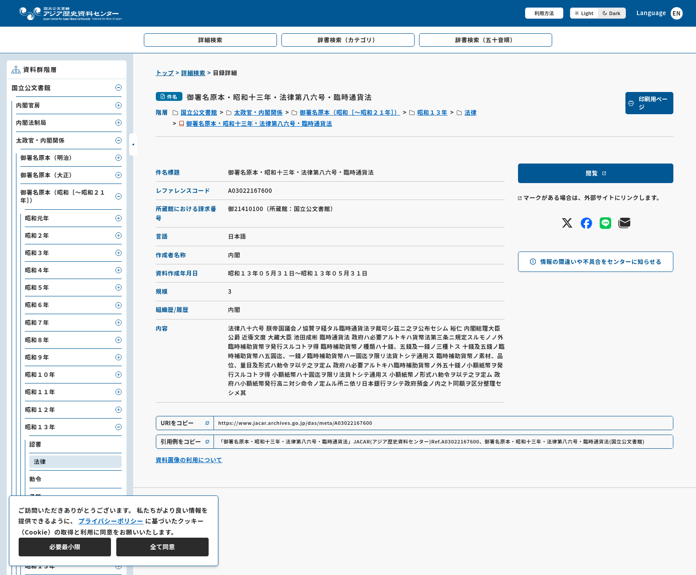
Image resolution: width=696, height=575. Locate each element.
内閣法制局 (31, 122)
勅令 (35, 479)
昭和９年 (37, 357)
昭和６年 (37, 304)
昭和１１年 (40, 391)
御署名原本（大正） (47, 175)
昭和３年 (37, 252)
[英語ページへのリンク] (660, 13)
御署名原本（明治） (47, 157)
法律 (470, 112)
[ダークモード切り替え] (598, 13)
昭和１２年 (40, 409)
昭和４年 (37, 270)
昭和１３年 (432, 112)
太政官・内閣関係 (258, 112)
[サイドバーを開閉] (133, 144)
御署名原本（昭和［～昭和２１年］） (350, 112)
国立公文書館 (199, 112)
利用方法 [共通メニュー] (544, 12)
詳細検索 (193, 72)
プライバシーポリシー (110, 520)
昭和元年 (37, 218)
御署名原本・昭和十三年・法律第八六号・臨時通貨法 (259, 123)
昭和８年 (37, 339)
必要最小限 (64, 546)
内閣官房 (28, 105)
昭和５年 (37, 287)
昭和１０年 (40, 374)
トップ (165, 72)
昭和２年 (37, 235)
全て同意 (162, 546)
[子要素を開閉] (118, 87)
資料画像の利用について (189, 459)
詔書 (35, 444)
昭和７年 (37, 322)
